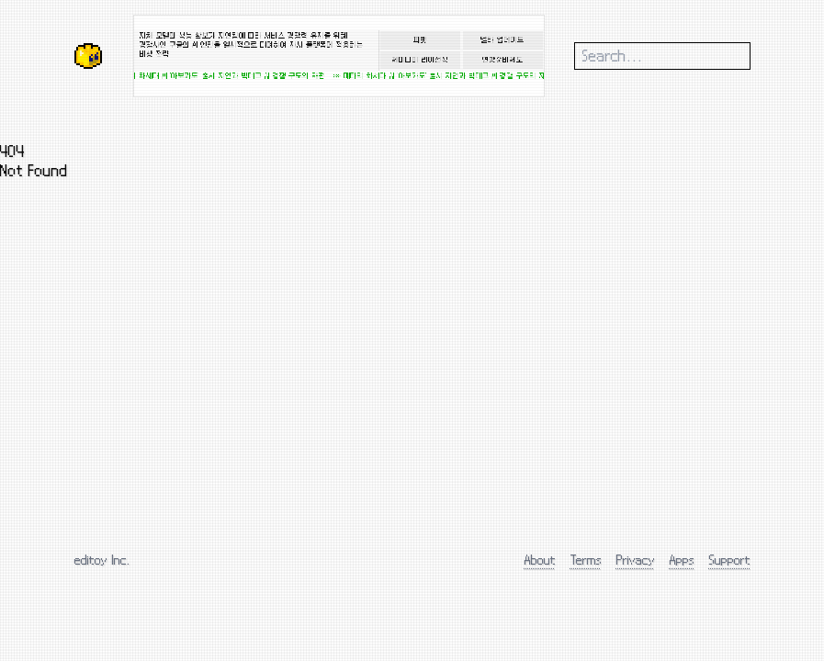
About (540, 560)
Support (730, 560)
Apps (682, 560)
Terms (586, 560)
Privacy (635, 560)
